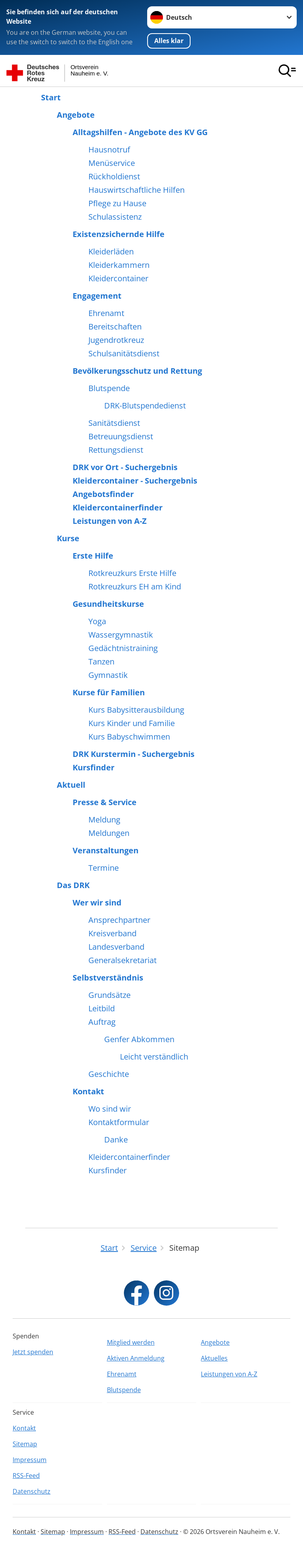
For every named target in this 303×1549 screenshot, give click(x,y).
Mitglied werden (131, 1342)
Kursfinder (93, 767)
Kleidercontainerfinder (118, 507)
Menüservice (111, 163)
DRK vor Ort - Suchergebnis (125, 467)
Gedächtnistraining (123, 648)
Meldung (104, 819)
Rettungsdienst (115, 450)
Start (51, 97)
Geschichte (108, 1074)
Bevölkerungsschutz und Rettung (137, 371)
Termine (103, 868)
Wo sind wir (109, 1109)
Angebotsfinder (103, 494)
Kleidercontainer (118, 278)
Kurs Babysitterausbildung (136, 710)
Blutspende (109, 388)
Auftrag (102, 1022)
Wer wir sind (97, 902)
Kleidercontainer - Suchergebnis (135, 481)
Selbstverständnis (108, 977)
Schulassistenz (115, 217)
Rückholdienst (114, 176)
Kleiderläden (111, 251)
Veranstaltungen (105, 850)
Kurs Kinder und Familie (131, 723)
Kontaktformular (118, 1122)
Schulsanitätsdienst (123, 353)
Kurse (68, 538)
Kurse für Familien (109, 692)
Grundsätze (109, 995)
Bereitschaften (115, 326)
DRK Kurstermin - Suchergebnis (134, 754)
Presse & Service (105, 802)
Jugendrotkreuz (116, 340)
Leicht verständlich (154, 1057)
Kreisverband (112, 933)
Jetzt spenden (33, 1352)
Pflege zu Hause (117, 203)
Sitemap (25, 1444)
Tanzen (101, 661)
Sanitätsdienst (114, 423)
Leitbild (101, 1008)
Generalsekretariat (122, 960)
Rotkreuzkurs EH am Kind (134, 586)
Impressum (30, 1459)
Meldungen (108, 833)
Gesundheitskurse (108, 604)
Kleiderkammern (119, 265)
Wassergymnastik (120, 635)
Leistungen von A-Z (110, 521)
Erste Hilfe (93, 556)
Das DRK (73, 885)
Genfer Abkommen (139, 1039)
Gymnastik (108, 675)
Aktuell (71, 785)
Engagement (97, 296)
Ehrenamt (106, 313)
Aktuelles (214, 1358)
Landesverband (116, 947)
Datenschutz (31, 1491)
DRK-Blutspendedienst (145, 405)
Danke (116, 1139)
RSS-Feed (26, 1475)
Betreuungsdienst (120, 436)
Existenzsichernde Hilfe (119, 234)
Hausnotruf (109, 149)
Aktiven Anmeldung (136, 1358)
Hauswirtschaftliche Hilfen (136, 190)
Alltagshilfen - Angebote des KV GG (140, 132)
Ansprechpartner (119, 920)
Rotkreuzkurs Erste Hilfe (132, 573)
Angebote (76, 115)
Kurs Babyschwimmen (129, 737)
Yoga (97, 621)
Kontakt (88, 1091)
